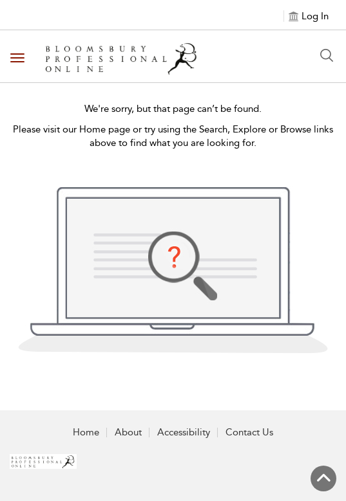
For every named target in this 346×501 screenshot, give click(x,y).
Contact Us (249, 432)
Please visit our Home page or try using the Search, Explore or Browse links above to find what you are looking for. (173, 136)
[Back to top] (323, 478)
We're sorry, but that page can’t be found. (173, 108)
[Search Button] (326, 55)
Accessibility (183, 432)
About (128, 432)
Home (86, 432)
